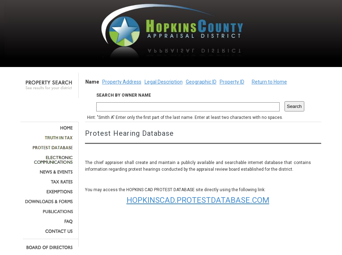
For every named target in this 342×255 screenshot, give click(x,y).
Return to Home (269, 82)
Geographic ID (201, 82)
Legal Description (164, 82)
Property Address (121, 82)
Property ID (232, 82)
